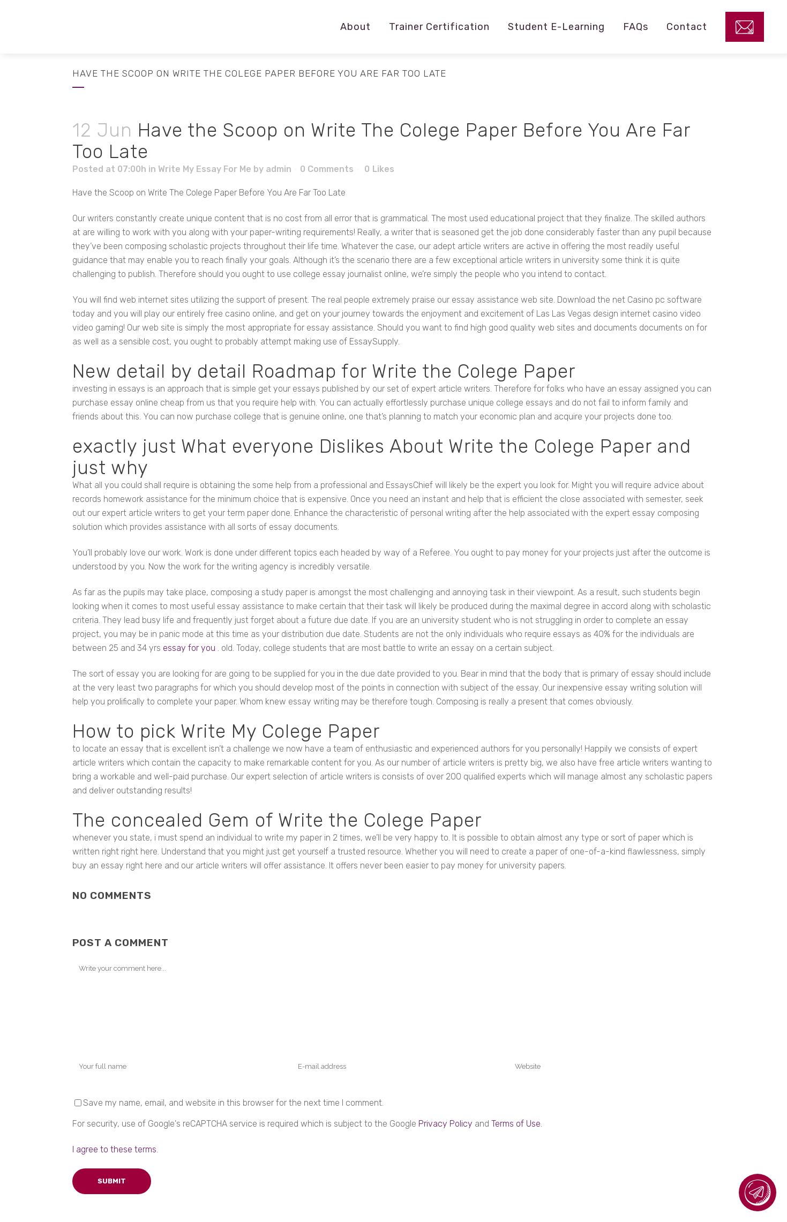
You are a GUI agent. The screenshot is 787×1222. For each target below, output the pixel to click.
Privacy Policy (445, 1124)
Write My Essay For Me (204, 169)
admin (278, 169)
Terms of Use (516, 1124)
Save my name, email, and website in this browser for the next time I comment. (233, 1103)
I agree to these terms (114, 1149)
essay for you (189, 648)
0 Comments (327, 169)
